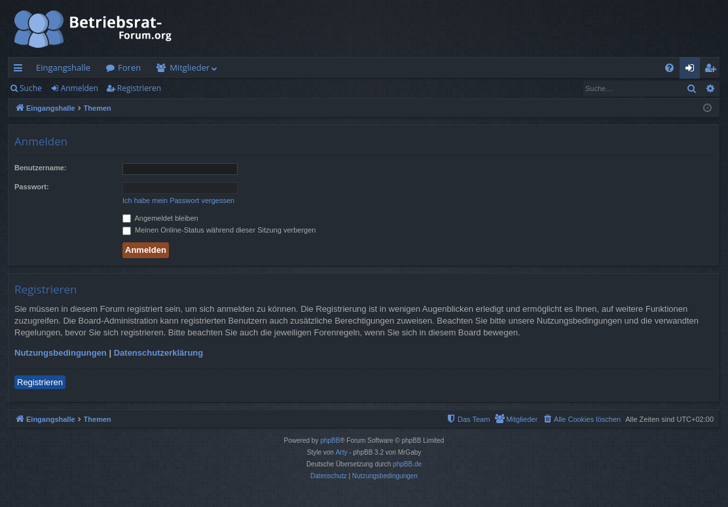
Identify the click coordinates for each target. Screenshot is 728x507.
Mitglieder (189, 67)
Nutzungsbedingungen (60, 353)
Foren (129, 67)
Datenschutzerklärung (159, 353)
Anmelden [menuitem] (693, 70)
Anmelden (79, 88)
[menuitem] (669, 68)
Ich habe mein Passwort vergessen (178, 200)
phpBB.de (407, 464)
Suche (31, 88)
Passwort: (31, 187)
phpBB (330, 440)
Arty (342, 452)
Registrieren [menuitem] (713, 70)
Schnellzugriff (20, 70)
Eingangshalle (63, 67)
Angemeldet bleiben (160, 218)
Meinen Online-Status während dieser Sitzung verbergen (219, 230)
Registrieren (139, 88)
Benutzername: (40, 168)
